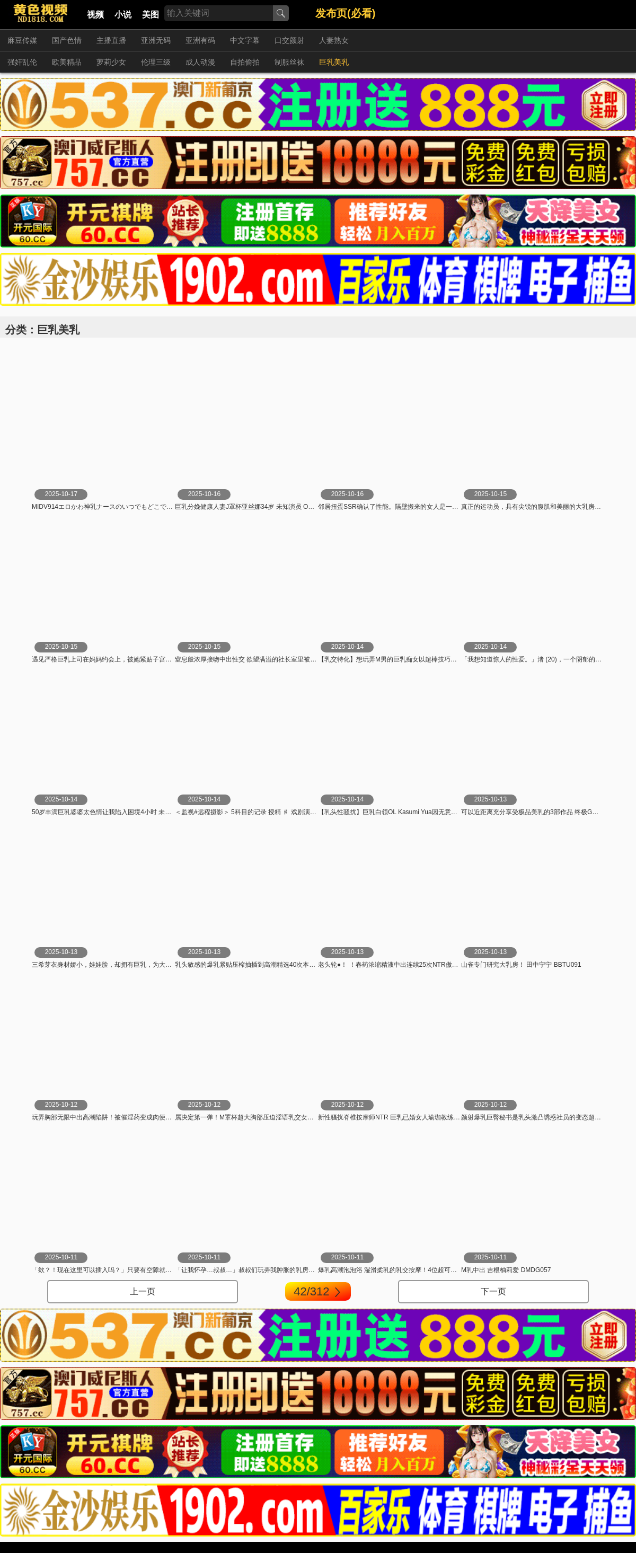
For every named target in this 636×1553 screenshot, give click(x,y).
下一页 (493, 1291)
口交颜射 (289, 40)
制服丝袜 (289, 62)
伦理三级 (156, 62)
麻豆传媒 (22, 40)
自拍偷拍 (245, 62)
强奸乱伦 (22, 62)
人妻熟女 (334, 40)
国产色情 (67, 40)
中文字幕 (245, 40)
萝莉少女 (111, 62)
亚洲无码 (156, 40)
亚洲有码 (200, 40)
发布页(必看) (345, 13)
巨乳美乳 (334, 62)
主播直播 (111, 40)
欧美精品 (67, 62)
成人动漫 (200, 62)
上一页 (142, 1291)
